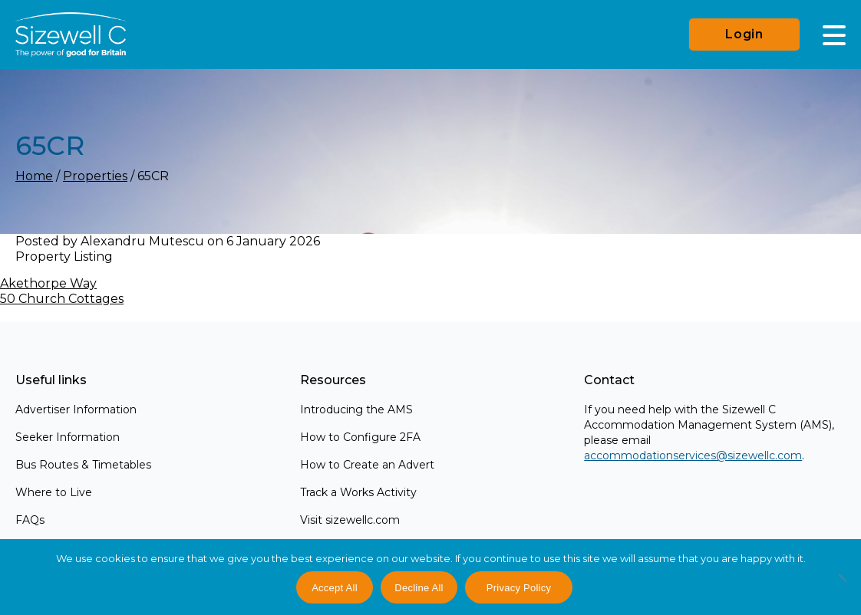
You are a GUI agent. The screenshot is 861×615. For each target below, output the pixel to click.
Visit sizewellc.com (350, 520)
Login (744, 34)
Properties (95, 176)
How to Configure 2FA (360, 437)
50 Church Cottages (62, 298)
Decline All (418, 588)
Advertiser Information (76, 409)
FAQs (30, 520)
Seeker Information (67, 437)
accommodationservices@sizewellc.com (693, 455)
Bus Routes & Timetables (83, 465)
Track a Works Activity (358, 492)
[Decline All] (841, 586)
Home (34, 176)
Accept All (335, 588)
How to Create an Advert (367, 465)
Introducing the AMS (356, 409)
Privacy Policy (519, 588)
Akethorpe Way (48, 283)
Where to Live (53, 492)
